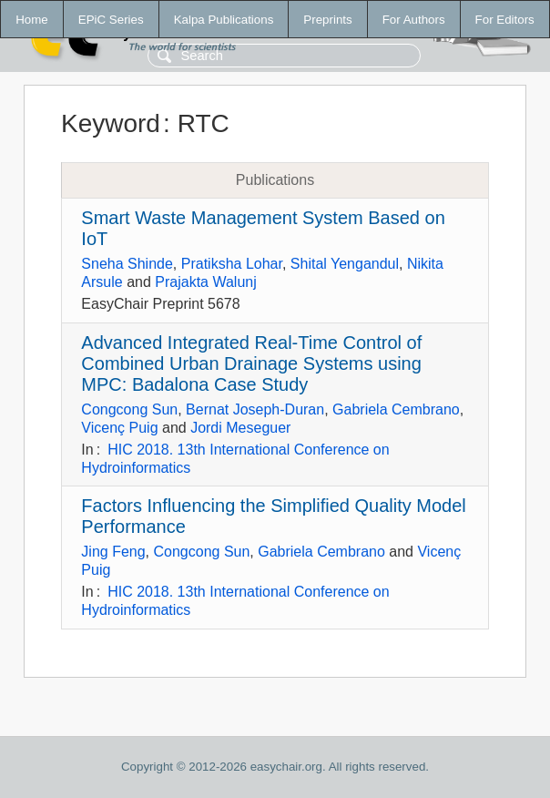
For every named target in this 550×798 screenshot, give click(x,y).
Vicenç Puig (119, 427)
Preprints (327, 19)
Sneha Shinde (127, 263)
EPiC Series (111, 19)
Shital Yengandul (344, 263)
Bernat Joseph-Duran (255, 409)
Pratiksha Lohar (231, 263)
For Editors (505, 19)
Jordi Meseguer (240, 427)
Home (31, 19)
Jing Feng (113, 551)
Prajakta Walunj (205, 282)
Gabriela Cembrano (396, 409)
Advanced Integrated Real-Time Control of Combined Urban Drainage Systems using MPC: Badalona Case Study (251, 363)
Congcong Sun (129, 409)
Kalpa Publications (224, 19)
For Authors (413, 19)
